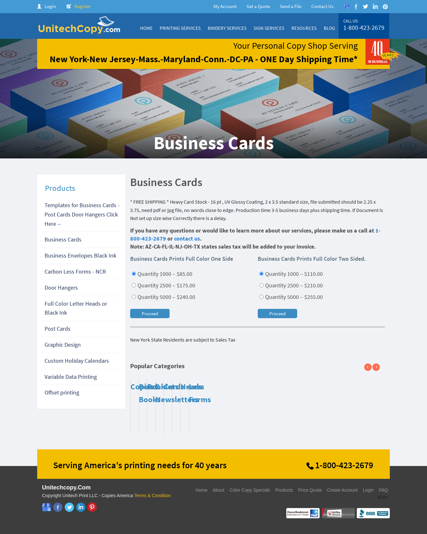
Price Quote (310, 490)
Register (82, 6)
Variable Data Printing (71, 376)
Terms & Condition (152, 495)
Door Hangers (61, 287)
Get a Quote (258, 6)
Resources (304, 28)
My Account (225, 6)
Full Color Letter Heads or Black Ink (76, 308)
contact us (187, 238)
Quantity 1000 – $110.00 (291, 273)
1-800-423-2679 (363, 27)
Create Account (342, 490)
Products (284, 490)
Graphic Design (63, 344)
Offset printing (62, 392)
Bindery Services (227, 28)
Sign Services (269, 28)
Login (50, 6)
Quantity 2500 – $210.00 (291, 285)
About (218, 490)
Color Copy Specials (250, 490)
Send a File (290, 6)
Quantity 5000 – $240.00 (163, 297)
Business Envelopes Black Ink (80, 255)
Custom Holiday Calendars (77, 360)
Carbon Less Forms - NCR (75, 271)
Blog (329, 28)
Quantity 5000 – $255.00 (291, 297)
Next (378, 367)
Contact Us (322, 6)
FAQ (383, 490)
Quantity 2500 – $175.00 (163, 285)
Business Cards (63, 239)
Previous (370, 367)
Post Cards (58, 328)
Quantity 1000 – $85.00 (162, 273)
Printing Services (180, 28)
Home (146, 28)
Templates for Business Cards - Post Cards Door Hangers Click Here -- (82, 214)
